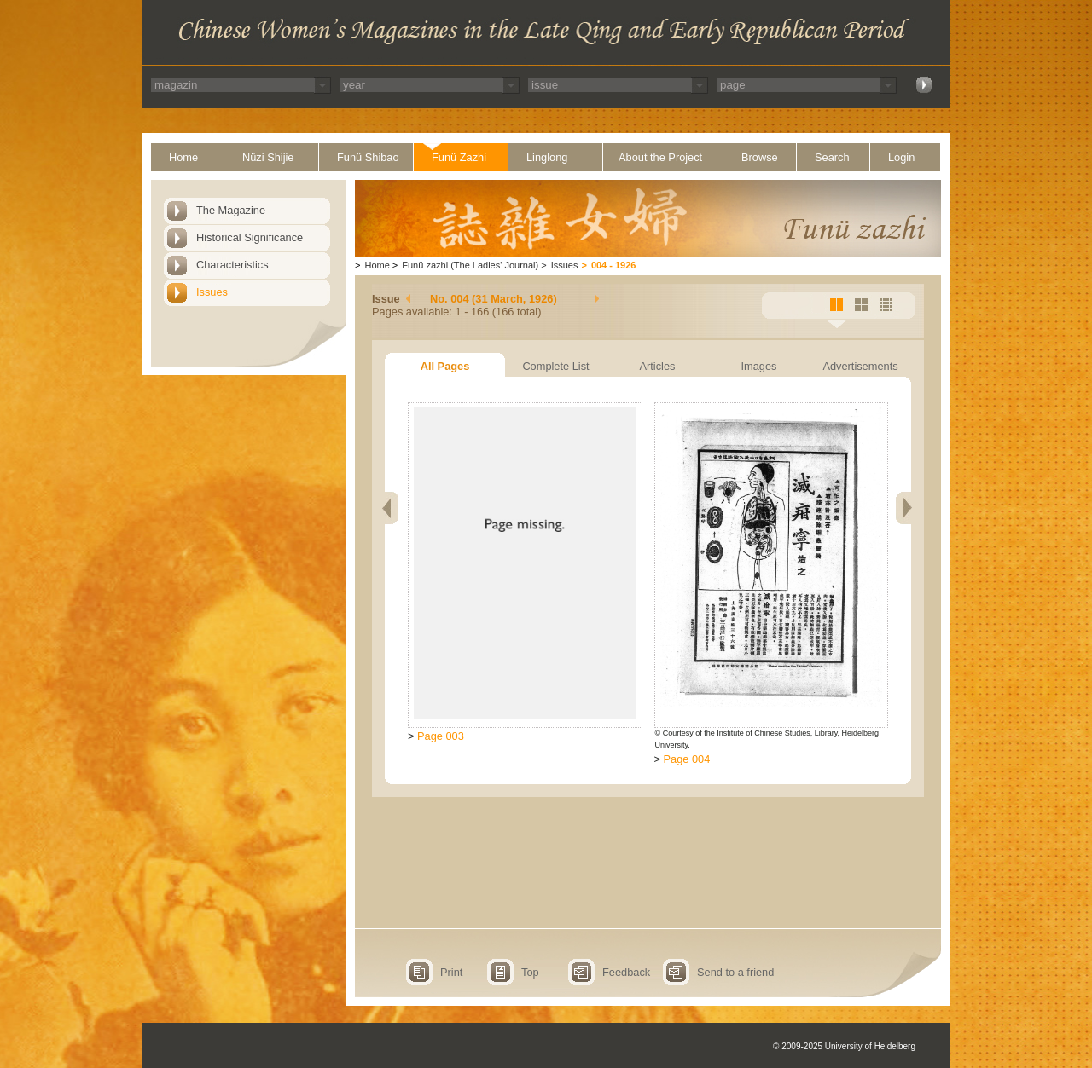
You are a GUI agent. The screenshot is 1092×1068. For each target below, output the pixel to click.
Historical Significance (249, 237)
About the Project (660, 157)
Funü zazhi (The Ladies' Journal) (470, 265)
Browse (759, 157)
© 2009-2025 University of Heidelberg (844, 1046)
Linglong (546, 157)
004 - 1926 (613, 265)
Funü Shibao (368, 157)
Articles (658, 366)
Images (759, 366)
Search (832, 157)
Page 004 (687, 759)
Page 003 (440, 736)
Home (183, 157)
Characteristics (232, 264)
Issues (212, 292)
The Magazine (230, 210)
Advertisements (859, 366)
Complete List (555, 366)
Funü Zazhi (459, 157)
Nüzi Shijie (267, 157)
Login (901, 157)
